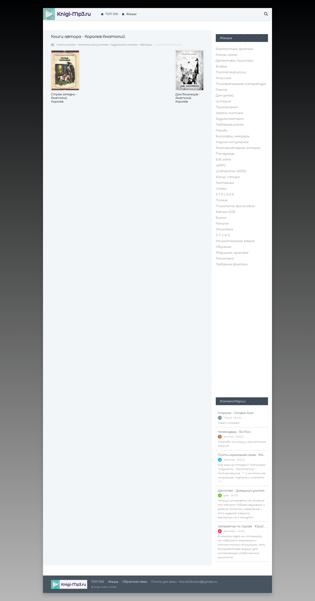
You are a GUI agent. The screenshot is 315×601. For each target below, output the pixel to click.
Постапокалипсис (231, 72)
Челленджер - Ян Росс (234, 432)
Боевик (221, 66)
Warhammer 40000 (231, 171)
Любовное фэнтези (232, 264)
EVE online (223, 159)
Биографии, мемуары (232, 136)
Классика (223, 78)
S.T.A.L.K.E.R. (225, 194)
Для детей (224, 95)
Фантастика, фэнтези (234, 49)
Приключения (227, 107)
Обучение (223, 247)
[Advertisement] (242, 331)
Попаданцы (225, 154)
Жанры (131, 14)
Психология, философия (235, 206)
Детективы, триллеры (234, 60)
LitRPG (221, 165)
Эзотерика (225, 183)
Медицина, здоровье (232, 252)
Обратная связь (134, 582)
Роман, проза (226, 55)
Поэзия (222, 200)
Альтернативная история (238, 148)
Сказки (221, 188)
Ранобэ (222, 130)
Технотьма (225, 258)
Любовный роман (229, 124)
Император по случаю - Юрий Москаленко (242, 526)
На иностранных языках (235, 241)
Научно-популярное (232, 142)
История (223, 101)
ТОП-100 (111, 14)
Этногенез (224, 229)
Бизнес (221, 218)
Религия (222, 223)
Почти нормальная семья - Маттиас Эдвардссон (242, 455)
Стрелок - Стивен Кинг (236, 413)
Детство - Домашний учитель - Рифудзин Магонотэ (242, 490)
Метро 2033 (225, 212)
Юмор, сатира (228, 177)
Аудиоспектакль (230, 119)
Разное (221, 90)
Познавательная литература (241, 84)
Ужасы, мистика (229, 113)
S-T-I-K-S (223, 235)
